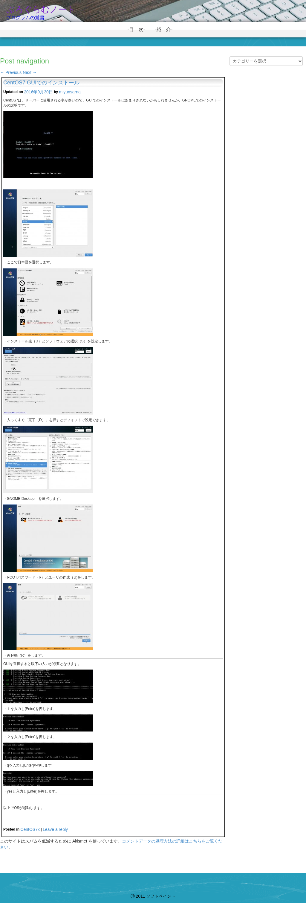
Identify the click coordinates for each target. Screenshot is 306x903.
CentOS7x (30, 829)
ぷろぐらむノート (40, 9)
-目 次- (138, 29)
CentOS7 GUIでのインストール (41, 83)
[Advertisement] (266, 175)
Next (30, 72)
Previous (11, 72)
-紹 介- (166, 29)
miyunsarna (70, 91)
